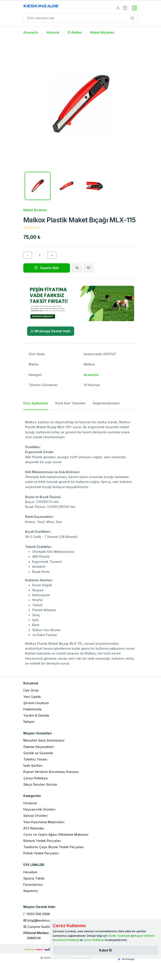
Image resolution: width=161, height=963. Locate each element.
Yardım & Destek (36, 715)
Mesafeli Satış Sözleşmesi (43, 740)
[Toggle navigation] (134, 8)
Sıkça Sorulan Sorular (40, 784)
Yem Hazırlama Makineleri (43, 822)
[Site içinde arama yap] (132, 18)
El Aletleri (75, 32)
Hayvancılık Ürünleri (39, 809)
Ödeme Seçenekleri (38, 747)
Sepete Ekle (46, 268)
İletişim (28, 722)
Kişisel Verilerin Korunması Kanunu (51, 772)
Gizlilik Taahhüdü (119, 935)
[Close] (105, 950)
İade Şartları (33, 765)
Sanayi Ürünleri (35, 815)
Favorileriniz (33, 884)
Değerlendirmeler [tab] (106, 403)
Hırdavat (53, 32)
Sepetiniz (30, 891)
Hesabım (30, 872)
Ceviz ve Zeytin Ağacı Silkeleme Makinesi (55, 834)
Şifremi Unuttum (36, 703)
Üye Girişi (31, 690)
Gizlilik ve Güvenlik (38, 753)
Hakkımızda (32, 709)
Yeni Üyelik (32, 697)
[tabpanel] (80, 541)
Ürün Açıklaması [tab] (35, 403)
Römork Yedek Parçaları (42, 841)
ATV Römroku (33, 828)
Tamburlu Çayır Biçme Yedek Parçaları (53, 847)
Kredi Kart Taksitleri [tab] (70, 403)
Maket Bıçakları (102, 32)
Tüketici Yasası (35, 759)
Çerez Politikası (35, 778)
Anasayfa (30, 32)
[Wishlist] (88, 268)
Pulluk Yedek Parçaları (41, 853)
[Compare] (77, 268)
